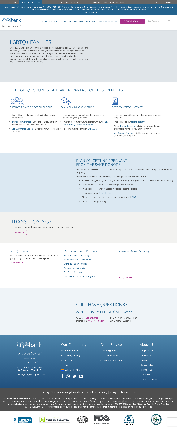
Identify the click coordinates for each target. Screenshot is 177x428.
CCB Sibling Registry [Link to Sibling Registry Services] (70, 355)
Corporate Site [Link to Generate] (147, 350)
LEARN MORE (19, 232)
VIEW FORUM (17, 262)
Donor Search (132, 21)
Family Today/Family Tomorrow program (85, 123)
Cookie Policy (146, 365)
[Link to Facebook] (62, 376)
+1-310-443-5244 (108, 2)
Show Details (88, 12)
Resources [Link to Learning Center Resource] (66, 360)
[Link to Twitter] (74, 376)
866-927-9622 (74, 2)
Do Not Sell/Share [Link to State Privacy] (148, 379)
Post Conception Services (128, 107)
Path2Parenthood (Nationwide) (78, 259)
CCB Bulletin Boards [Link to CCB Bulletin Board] (70, 350)
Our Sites (11, 2)
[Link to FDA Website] (102, 419)
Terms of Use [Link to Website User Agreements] (146, 369)
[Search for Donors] (168, 21)
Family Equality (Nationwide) (76, 255)
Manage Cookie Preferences (122, 392)
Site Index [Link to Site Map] (145, 374)
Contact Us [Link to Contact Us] (145, 355)
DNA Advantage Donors (22, 128)
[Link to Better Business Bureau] (21, 419)
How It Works (50, 21)
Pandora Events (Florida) (75, 268)
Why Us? (78, 21)
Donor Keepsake (127, 126)
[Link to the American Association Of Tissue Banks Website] (82, 419)
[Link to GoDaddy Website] (54, 419)
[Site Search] (158, 21)
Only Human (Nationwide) (75, 264)
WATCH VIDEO (125, 277)
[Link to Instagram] (68, 376)
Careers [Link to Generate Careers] (144, 360)
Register (166, 2)
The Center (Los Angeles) (75, 272)
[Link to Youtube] (81, 376)
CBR (134, 197)
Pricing (90, 21)
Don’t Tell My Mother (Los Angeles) (79, 276)
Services (66, 21)
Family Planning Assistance (77, 107)
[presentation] (169, 21)
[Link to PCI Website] (156, 419)
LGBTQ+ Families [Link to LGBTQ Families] (71, 369)
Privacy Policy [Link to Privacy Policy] (101, 392)
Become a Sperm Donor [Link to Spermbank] (112, 360)
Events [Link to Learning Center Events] (64, 365)
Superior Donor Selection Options (31, 107)
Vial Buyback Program (124, 133)
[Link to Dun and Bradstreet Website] (129, 419)
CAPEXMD (92, 128)
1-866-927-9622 (148, 401)
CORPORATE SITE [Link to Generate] (30, 2)
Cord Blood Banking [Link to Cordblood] (110, 355)
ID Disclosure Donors (21, 122)
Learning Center (107, 21)
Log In (153, 2)
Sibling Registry (138, 122)
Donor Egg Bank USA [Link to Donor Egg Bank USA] (110, 350)
